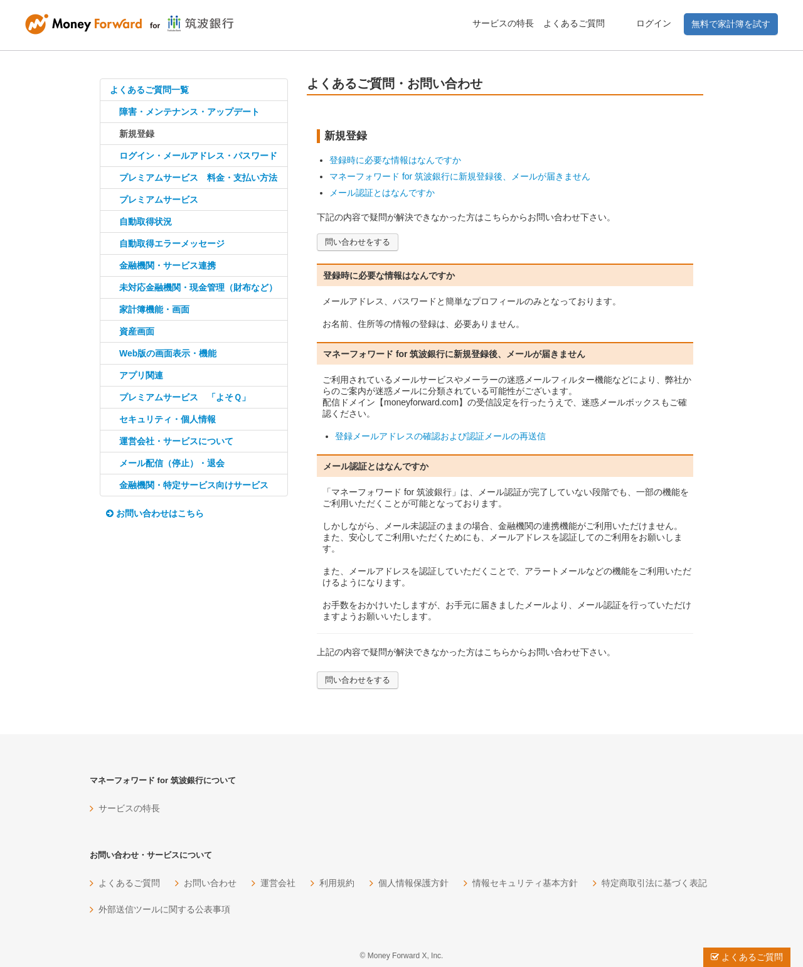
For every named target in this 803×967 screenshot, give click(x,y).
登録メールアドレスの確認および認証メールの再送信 (440, 436)
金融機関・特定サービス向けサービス (194, 485)
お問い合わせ (210, 883)
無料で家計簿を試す (730, 24)
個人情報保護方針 (413, 883)
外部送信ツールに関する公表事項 (164, 909)
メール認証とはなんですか (382, 193)
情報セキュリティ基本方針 (525, 883)
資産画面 (136, 331)
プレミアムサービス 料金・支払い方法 (198, 178)
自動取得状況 (145, 221)
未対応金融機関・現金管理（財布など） (198, 287)
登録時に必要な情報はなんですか (395, 160)
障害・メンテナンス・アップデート (189, 112)
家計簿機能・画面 (154, 309)
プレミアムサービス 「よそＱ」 (184, 397)
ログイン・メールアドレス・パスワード (198, 156)
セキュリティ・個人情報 (167, 419)
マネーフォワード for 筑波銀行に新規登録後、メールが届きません (459, 176)
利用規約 (336, 883)
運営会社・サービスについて (176, 441)
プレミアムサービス (158, 200)
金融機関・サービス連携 (167, 265)
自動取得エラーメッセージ (172, 243)
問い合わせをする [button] (357, 242)
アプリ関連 (141, 375)
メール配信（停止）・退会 (172, 463)
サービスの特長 (503, 23)
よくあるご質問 (574, 23)
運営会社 (277, 883)
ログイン (653, 23)
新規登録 (136, 134)
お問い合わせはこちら (155, 513)
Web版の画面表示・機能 (167, 353)
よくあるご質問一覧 (149, 90)
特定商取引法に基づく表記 (654, 883)
